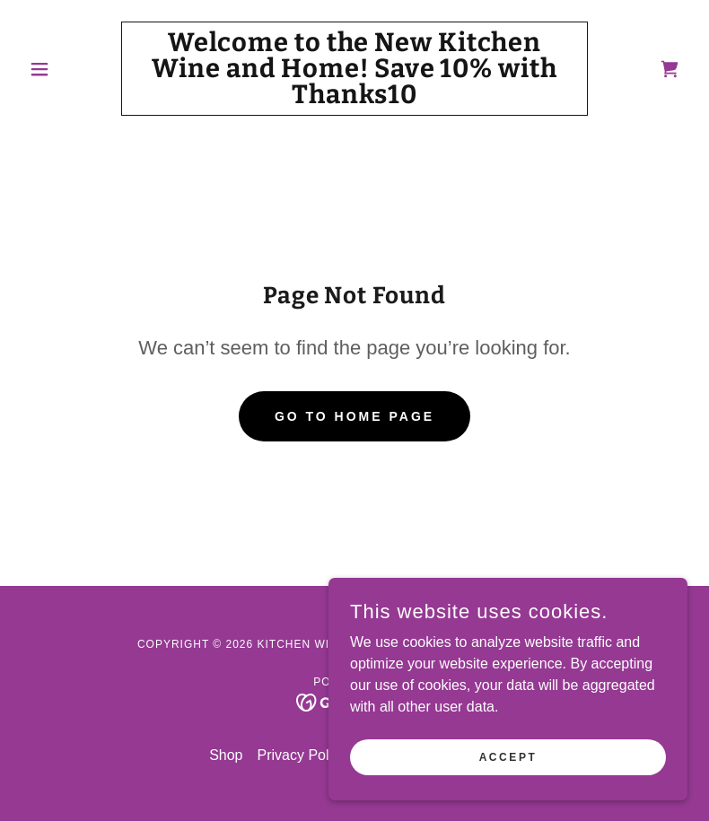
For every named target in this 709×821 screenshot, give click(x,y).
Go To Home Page (354, 416)
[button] (71, 69)
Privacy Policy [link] (302, 755)
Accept (508, 756)
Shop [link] (225, 755)
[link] (354, 98)
